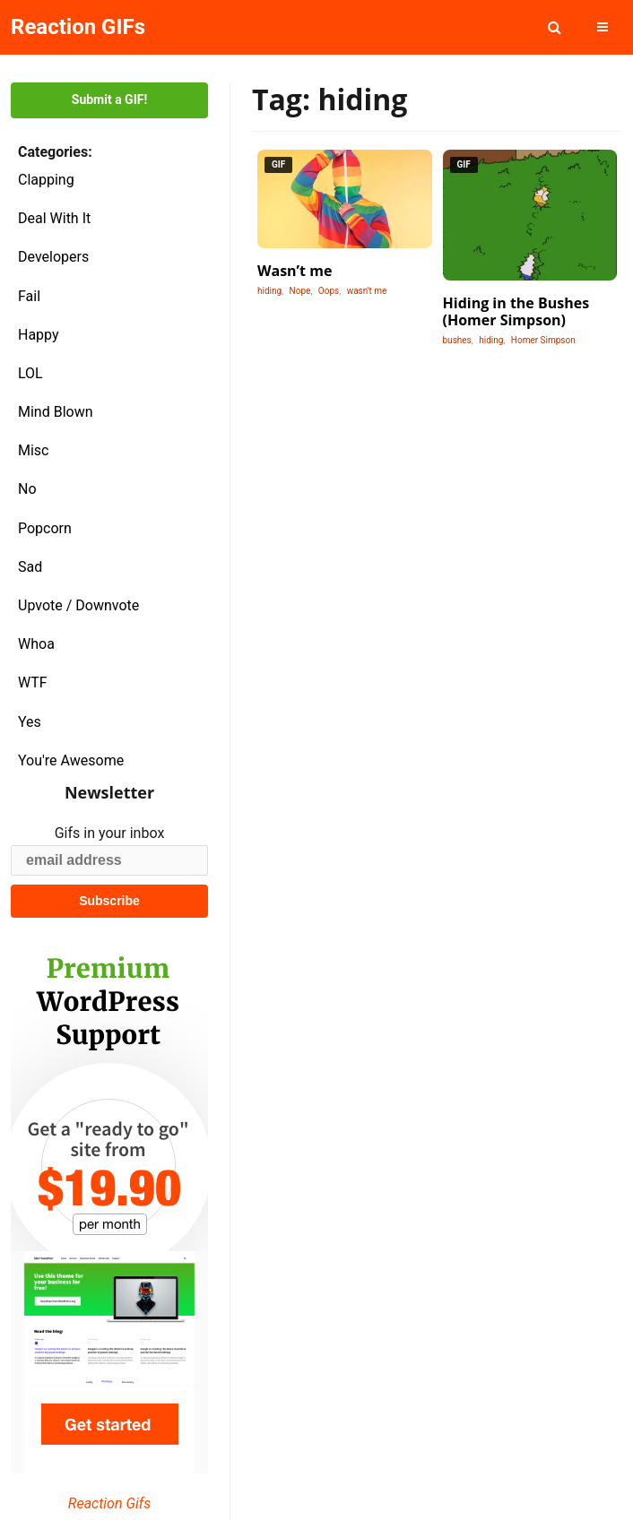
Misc (33, 450)
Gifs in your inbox (110, 833)
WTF (33, 682)
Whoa (36, 643)
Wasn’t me (294, 271)
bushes (457, 340)
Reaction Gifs (109, 1503)
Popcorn (45, 528)
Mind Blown (55, 411)
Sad (30, 566)
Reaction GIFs (78, 26)
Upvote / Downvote (78, 605)
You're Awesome (71, 760)
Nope (300, 291)
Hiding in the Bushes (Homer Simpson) (516, 311)
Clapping (46, 179)
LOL (30, 373)
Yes (29, 721)
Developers (53, 256)
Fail (29, 296)
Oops (328, 291)
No (27, 488)
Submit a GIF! (109, 99)
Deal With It (54, 218)
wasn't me (367, 291)
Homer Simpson (543, 340)
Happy (38, 334)
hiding (269, 291)
